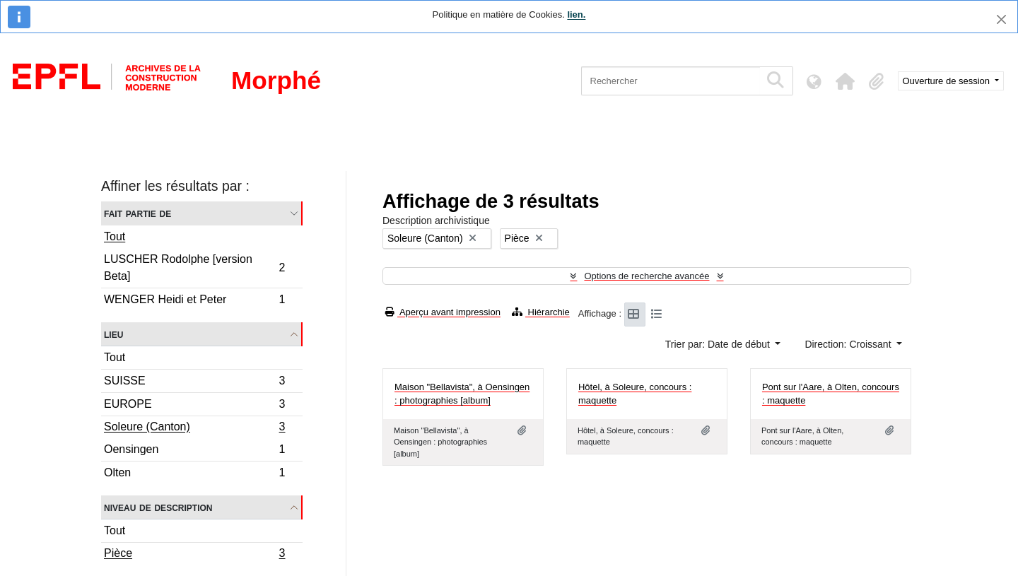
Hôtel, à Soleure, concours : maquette (634, 394)
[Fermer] (1001, 19)
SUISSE (194, 382)
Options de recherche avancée (646, 276)
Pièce (194, 555)
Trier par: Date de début (719, 344)
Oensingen (194, 451)
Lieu (113, 334)
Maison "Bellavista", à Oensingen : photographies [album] (462, 394)
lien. (576, 14)
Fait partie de (137, 213)
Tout (114, 236)
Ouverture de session (948, 81)
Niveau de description (158, 507)
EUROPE (194, 406)
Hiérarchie (541, 312)
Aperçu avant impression (443, 312)
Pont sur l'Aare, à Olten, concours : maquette (830, 394)
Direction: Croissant (849, 344)
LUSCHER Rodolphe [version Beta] (194, 267)
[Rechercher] (670, 80)
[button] (845, 81)
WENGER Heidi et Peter (194, 301)
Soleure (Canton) (194, 428)
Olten (194, 474)
